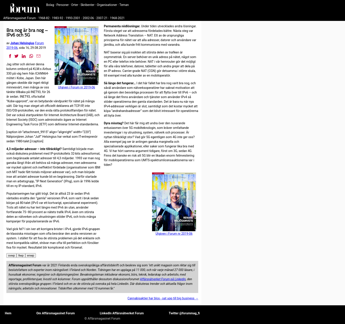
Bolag (50, 5)
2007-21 (102, 18)
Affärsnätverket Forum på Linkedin (163, 279)
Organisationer (107, 5)
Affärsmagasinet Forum (19, 18)
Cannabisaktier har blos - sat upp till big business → (163, 298)
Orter (74, 5)
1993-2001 (73, 18)
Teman (124, 5)
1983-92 (57, 18)
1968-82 (44, 18)
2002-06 (88, 18)
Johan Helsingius (22, 43)
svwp (11, 255)
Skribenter (87, 5)
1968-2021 (117, 18)
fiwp (21, 255)
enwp (30, 255)
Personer (63, 5)
